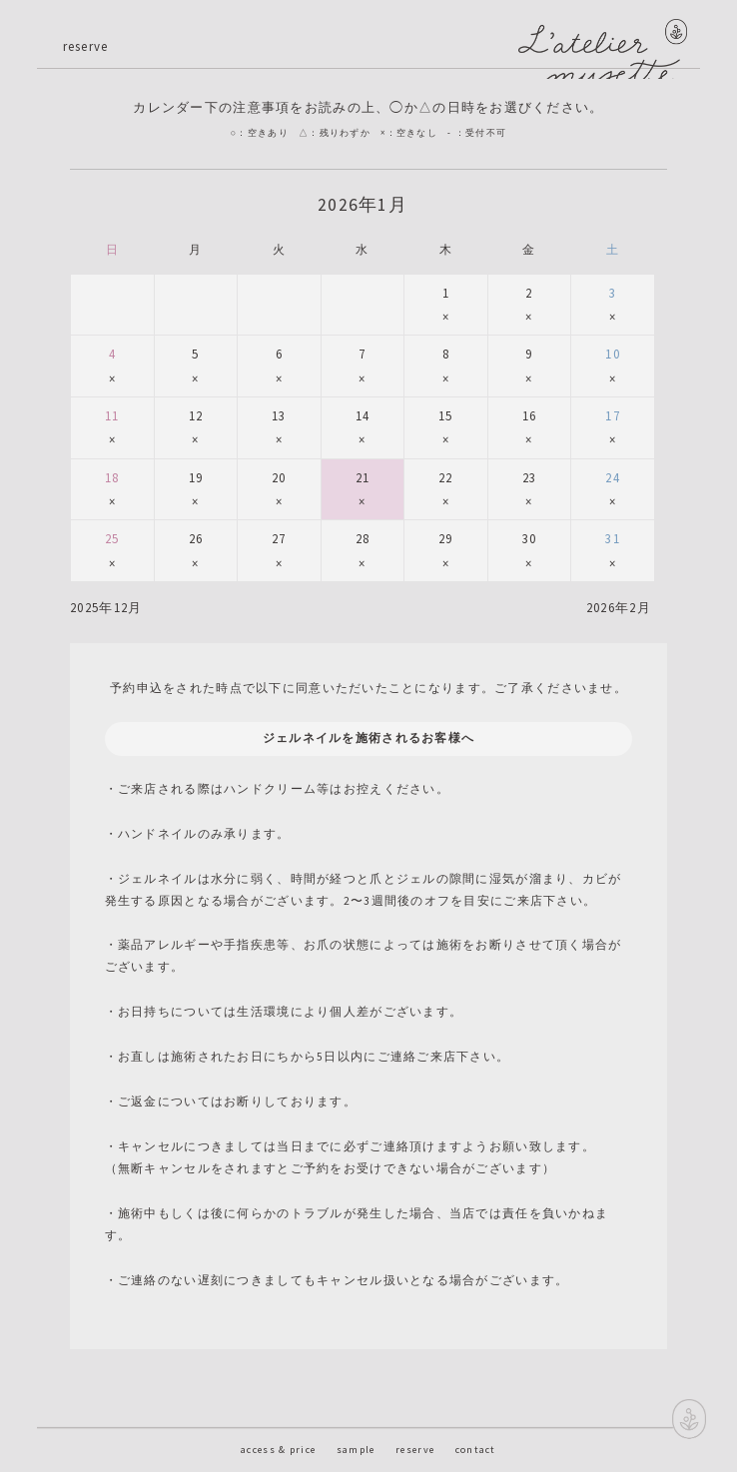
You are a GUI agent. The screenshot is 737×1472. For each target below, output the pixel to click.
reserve (414, 1449)
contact (475, 1449)
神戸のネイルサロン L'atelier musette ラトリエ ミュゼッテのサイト (594, 49)
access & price (278, 1449)
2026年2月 (618, 607)
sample (356, 1449)
